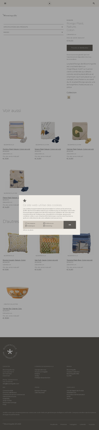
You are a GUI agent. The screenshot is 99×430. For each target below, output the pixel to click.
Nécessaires (31, 223)
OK (70, 225)
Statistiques (31, 226)
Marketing (48, 226)
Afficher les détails (28, 230)
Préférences (49, 223)
